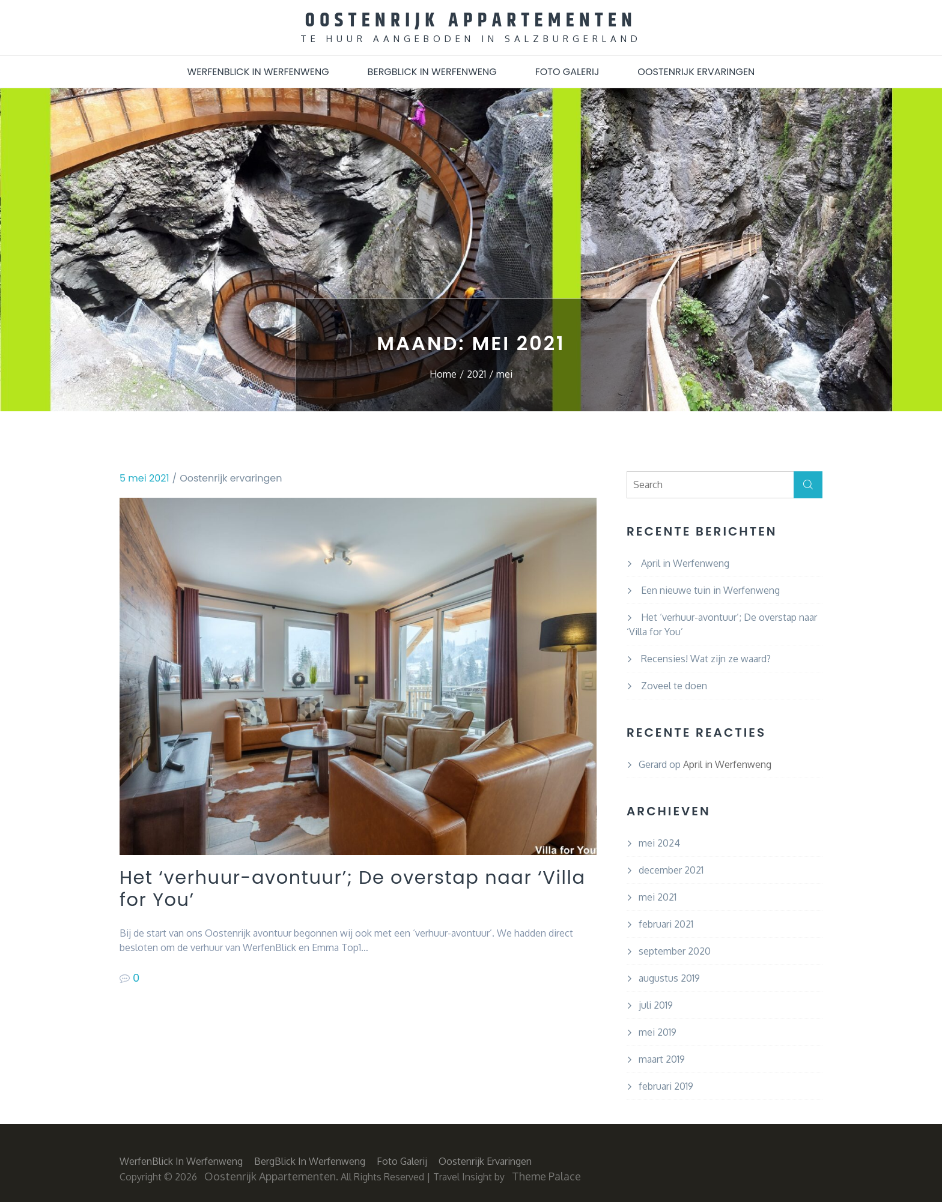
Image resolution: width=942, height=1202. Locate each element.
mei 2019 (657, 1031)
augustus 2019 (669, 977)
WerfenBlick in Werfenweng (258, 71)
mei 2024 (659, 842)
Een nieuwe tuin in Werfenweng (710, 590)
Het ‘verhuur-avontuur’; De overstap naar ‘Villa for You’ (341, 889)
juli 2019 (656, 1004)
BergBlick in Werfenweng (432, 71)
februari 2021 (666, 923)
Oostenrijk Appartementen (471, 20)
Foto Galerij (567, 71)
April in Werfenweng (685, 563)
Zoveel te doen (674, 685)
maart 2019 (662, 1059)
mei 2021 (657, 896)
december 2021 (671, 869)
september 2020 (675, 950)
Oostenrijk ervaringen (696, 71)
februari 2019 (666, 1086)
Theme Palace (546, 1175)
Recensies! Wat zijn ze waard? (706, 658)
